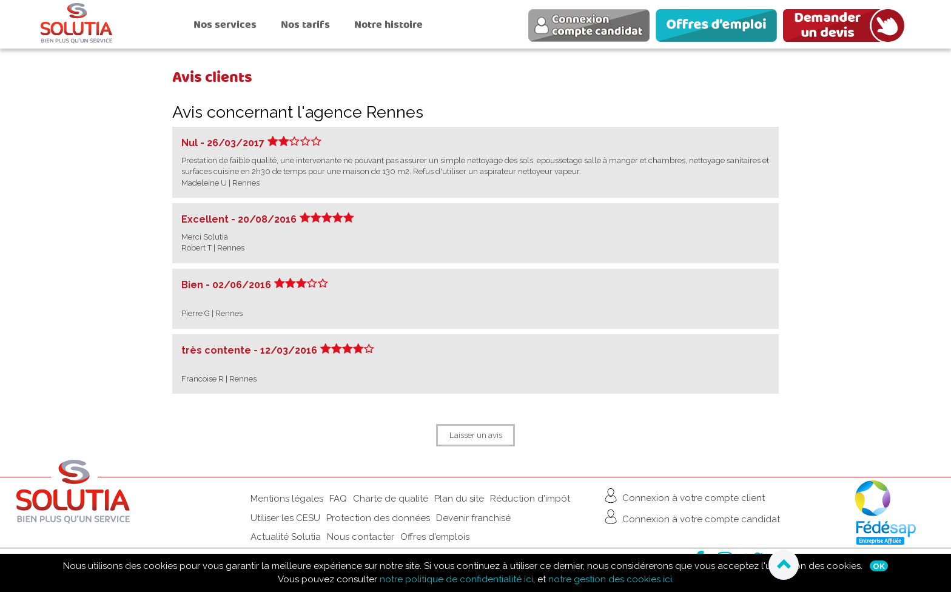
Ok (879, 566)
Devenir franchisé (473, 518)
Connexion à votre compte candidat (691, 517)
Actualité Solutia (285, 536)
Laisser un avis (475, 435)
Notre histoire (388, 24)
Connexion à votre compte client (683, 495)
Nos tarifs (305, 24)
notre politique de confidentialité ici (456, 579)
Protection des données (378, 518)
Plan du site (459, 498)
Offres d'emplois (434, 536)
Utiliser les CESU (285, 518)
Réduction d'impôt (530, 498)
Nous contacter (360, 536)
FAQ (338, 498)
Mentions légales (286, 498)
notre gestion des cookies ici (610, 579)
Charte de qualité (390, 498)
